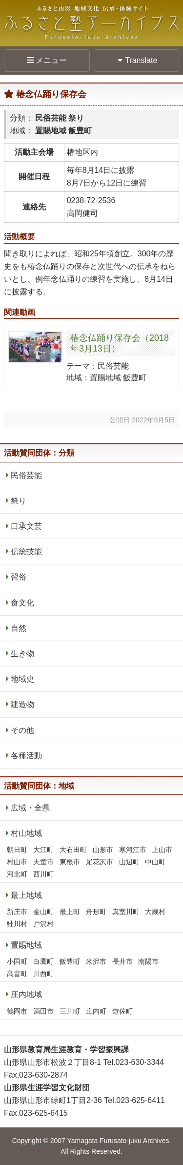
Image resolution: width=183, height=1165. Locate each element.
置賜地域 (26, 945)
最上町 (70, 911)
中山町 (155, 862)
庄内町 (96, 1011)
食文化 (22, 603)
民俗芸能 (26, 475)
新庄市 (17, 911)
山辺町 (129, 862)
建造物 (22, 704)
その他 (22, 730)
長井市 (122, 961)
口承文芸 (26, 526)
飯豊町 (70, 961)
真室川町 (126, 911)
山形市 (103, 849)
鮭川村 (17, 924)
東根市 (70, 862)
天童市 (43, 862)
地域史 (22, 679)
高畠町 (17, 974)
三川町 (70, 1011)
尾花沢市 (99, 862)
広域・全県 (30, 808)
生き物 (22, 653)
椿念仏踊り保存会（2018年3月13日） (119, 343)
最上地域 (26, 895)
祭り (18, 501)
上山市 (162, 849)
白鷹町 (43, 961)
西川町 (43, 874)
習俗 (18, 577)
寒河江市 (132, 849)
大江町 (43, 849)
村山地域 (26, 833)
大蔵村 (155, 911)
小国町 (17, 961)
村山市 (17, 862)
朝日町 (17, 849)
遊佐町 (122, 1011)
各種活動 (26, 755)
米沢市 (96, 961)
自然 (18, 628)
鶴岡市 (17, 1011)
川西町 (43, 974)
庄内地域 (26, 994)
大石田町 (73, 849)
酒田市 (43, 1011)
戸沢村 (43, 924)
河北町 (17, 874)
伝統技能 (26, 551)
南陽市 (148, 961)
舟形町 (96, 911)
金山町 (43, 911)
